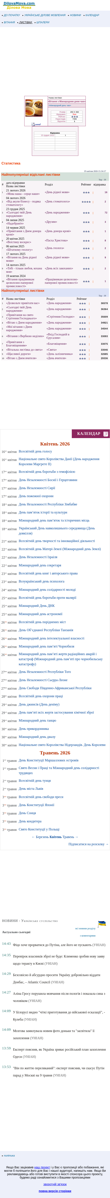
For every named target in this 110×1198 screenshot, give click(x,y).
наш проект (42, 1167)
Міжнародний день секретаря (40, 565)
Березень (42, 837)
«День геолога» (54, 248)
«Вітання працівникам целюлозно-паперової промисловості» (20, 283)
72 (106, 213)
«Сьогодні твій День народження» (19, 214)
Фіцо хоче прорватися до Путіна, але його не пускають (52, 945)
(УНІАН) (99, 945)
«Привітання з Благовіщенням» (16, 343)
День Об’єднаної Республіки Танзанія (46, 630)
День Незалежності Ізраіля (38, 557)
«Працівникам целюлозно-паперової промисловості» (61, 281)
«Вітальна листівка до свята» (24, 349)
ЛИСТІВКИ (25, 22)
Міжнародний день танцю (37, 720)
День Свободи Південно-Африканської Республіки (55, 688)
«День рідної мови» (57, 192)
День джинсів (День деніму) (39, 704)
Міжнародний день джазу (37, 737)
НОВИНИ (75, 15)
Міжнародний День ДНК (37, 605)
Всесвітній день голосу (35, 451)
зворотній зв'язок (55, 1184)
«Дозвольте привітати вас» (23, 303)
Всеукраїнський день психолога (41, 581)
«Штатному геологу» (19, 249)
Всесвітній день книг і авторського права (48, 573)
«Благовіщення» (56, 343)
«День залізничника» (59, 354)
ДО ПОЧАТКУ (10, 15)
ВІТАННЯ (8, 22)
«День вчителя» (56, 358)
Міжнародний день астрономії (40, 614)
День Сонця (27, 813)
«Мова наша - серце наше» (23, 193)
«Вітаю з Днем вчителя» (21, 358)
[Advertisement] (55, 61)
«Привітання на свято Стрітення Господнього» (21, 316)
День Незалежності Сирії (37, 488)
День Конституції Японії (36, 805)
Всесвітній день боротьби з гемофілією (47, 471)
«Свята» (51, 349)
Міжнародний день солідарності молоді (47, 589)
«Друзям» (51, 221)
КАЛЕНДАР (91, 15)
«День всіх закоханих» (59, 268)
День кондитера (30, 821)
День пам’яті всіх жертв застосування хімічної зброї (56, 712)
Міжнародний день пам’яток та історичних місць (54, 520)
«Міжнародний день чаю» (60, 105)
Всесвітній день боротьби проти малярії (47, 597)
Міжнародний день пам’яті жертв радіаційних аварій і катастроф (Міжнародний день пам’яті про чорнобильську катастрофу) (61, 659)
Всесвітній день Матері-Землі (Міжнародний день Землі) (60, 549)
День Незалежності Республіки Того (45, 672)
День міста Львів (31, 788)
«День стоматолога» (57, 201)
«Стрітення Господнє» (60, 316)
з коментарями (87, 935)
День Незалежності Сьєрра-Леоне (43, 680)
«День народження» (57, 212)
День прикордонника (34, 728)
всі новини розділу (85, 928)
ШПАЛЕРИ (42, 22)
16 (106, 192)
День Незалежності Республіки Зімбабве (48, 504)
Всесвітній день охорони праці (41, 696)
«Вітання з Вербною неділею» (25, 336)
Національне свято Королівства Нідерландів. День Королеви (62, 745)
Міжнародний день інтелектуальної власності (51, 638)
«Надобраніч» (15, 223)
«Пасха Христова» (56, 240)
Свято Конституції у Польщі (39, 829)
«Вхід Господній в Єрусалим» (57, 336)
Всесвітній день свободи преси (41, 797)
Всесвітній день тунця (35, 780)
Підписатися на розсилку (89, 844)
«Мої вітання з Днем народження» (19, 328)
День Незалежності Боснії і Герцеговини (48, 480)
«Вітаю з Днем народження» (24, 322)
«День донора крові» (58, 231)
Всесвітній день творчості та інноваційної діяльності (57, 541)
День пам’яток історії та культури (43, 512)
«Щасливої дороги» (18, 354)
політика (8, 1155)
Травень (68, 837)
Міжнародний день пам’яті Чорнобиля (46, 646)
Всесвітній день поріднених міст (42, 622)
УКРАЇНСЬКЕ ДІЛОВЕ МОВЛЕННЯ (44, 15)
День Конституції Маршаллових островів (49, 760)
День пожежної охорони (36, 496)
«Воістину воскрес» (18, 242)
